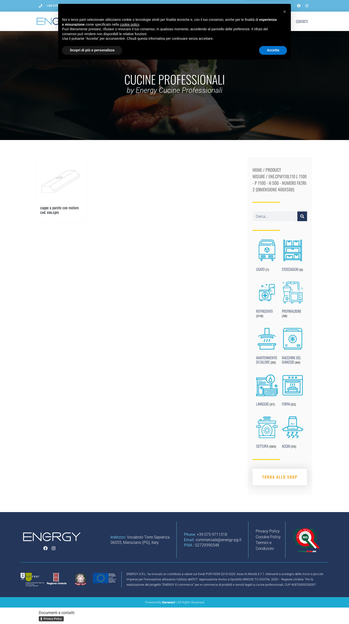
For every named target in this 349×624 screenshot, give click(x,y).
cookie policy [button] (129, 585)
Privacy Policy (53, 618)
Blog (245, 21)
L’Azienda (107, 21)
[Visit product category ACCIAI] (292, 433)
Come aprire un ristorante (143, 21)
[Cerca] (302, 216)
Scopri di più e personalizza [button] (92, 611)
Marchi (264, 21)
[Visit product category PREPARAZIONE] (292, 301)
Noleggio (225, 21)
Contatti (302, 21)
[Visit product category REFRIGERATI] (267, 301)
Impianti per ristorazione (190, 21)
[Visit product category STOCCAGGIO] (292, 256)
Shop (282, 21)
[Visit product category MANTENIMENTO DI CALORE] (267, 347)
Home (257, 170)
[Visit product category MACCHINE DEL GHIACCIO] (292, 347)
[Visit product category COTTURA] (267, 433)
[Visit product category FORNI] (292, 391)
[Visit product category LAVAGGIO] (267, 391)
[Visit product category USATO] (267, 256)
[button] (284, 572)
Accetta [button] (273, 611)
